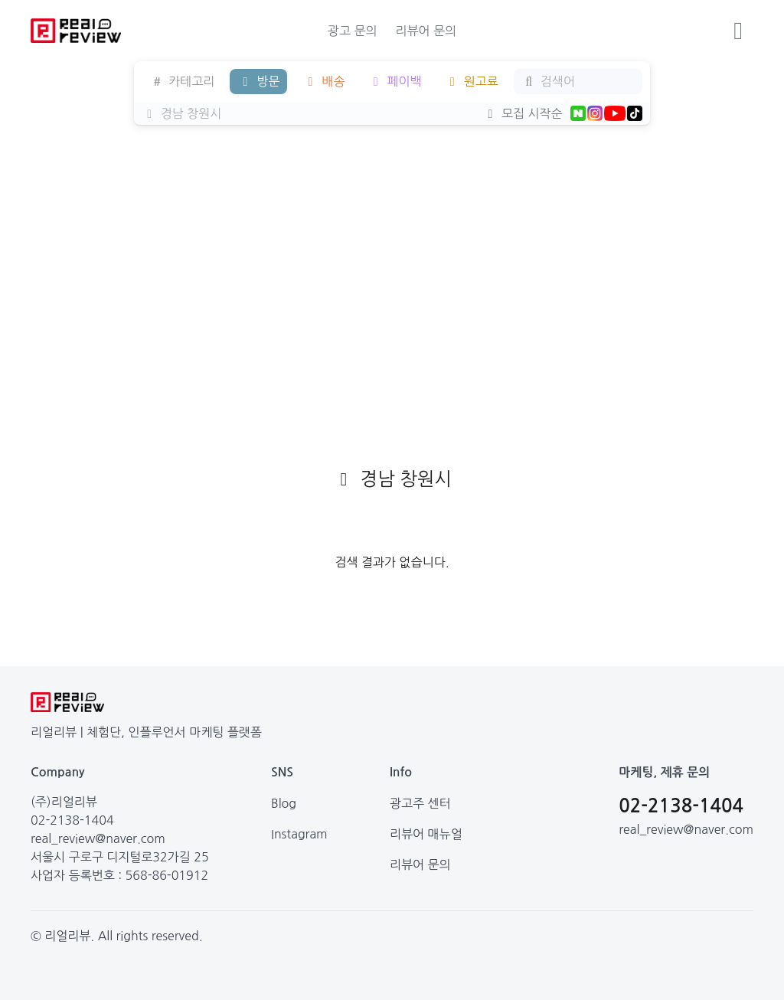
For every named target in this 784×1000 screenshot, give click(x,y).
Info (401, 772)
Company (58, 772)
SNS (282, 772)
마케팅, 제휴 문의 (664, 772)
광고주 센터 (420, 803)
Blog (283, 803)
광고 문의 (352, 31)
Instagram (299, 834)
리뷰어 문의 (425, 31)
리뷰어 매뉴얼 (426, 834)
